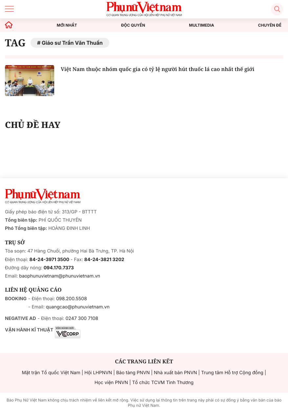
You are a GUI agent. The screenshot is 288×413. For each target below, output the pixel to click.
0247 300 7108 (81, 318)
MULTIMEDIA (201, 25)
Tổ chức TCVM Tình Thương (162, 382)
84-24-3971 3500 (49, 259)
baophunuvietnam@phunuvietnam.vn (59, 276)
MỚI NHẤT (67, 25)
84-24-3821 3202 (104, 259)
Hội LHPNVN (98, 373)
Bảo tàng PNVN (133, 373)
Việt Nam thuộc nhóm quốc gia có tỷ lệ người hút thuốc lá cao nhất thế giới (157, 69)
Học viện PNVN (111, 382)
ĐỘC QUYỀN (133, 25)
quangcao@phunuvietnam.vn (78, 307)
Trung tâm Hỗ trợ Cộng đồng (232, 373)
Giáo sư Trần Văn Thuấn (72, 42)
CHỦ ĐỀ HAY (32, 124)
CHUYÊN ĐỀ (269, 25)
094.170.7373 (59, 268)
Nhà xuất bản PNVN (175, 373)
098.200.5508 (71, 299)
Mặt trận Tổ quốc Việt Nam (51, 373)
